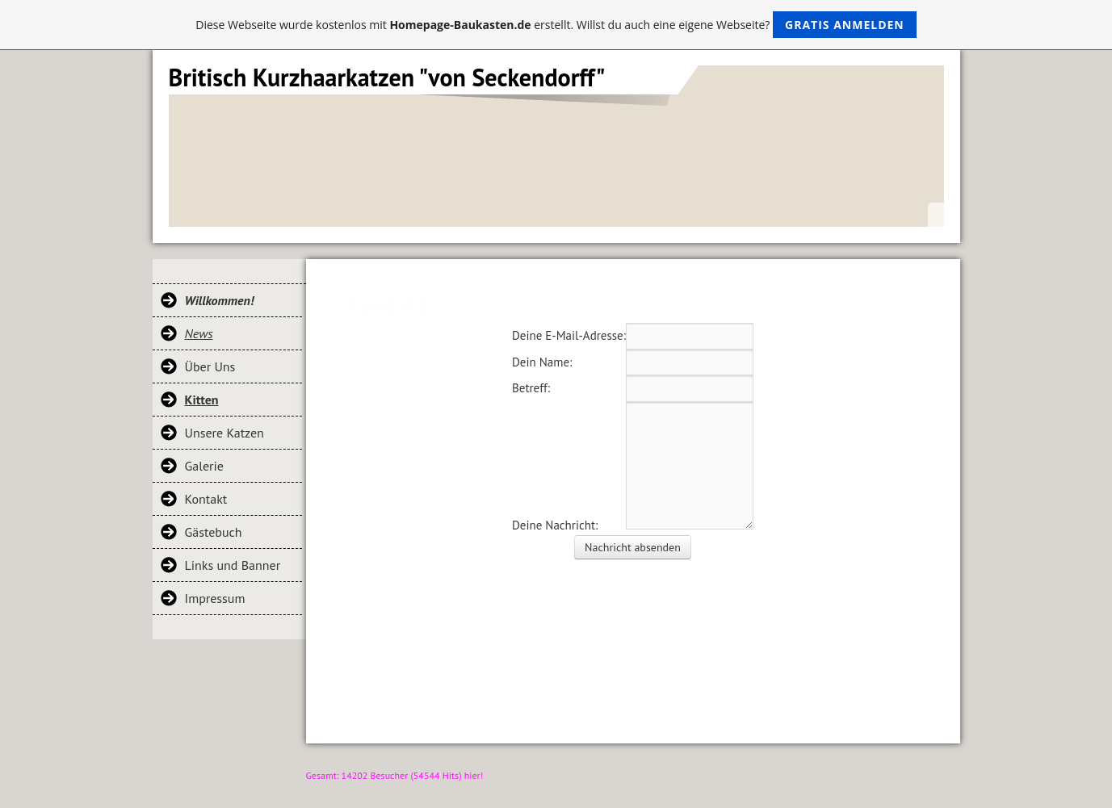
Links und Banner (233, 565)
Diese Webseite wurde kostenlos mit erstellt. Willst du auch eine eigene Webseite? (556, 24)
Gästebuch (213, 532)
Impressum (215, 598)
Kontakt (206, 499)
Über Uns (210, 366)
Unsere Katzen (224, 433)
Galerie (204, 466)
